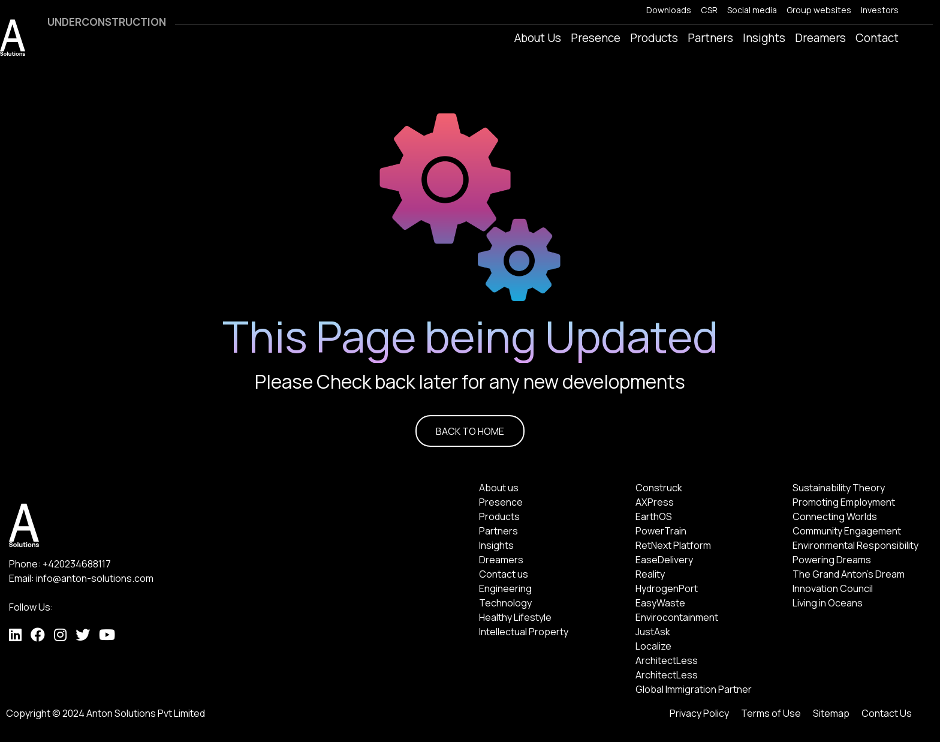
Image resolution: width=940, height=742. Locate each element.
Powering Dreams (832, 559)
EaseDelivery (664, 559)
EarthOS (653, 516)
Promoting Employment (844, 502)
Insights (496, 545)
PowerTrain (660, 530)
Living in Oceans (828, 602)
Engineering (505, 588)
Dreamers (501, 559)
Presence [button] (595, 38)
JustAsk (652, 631)
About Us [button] (537, 38)
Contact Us (886, 713)
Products (499, 516)
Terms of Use (771, 713)
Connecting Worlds (835, 516)
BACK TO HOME (470, 431)
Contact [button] (877, 38)
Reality (650, 574)
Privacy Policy (699, 713)
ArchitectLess (666, 660)
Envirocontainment (676, 617)
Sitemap (831, 713)
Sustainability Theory (839, 487)
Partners (710, 38)
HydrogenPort (666, 588)
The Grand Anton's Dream (849, 574)
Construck (658, 487)
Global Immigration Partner (693, 689)
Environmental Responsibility (855, 545)
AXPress (654, 502)
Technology (505, 602)
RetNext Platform (673, 545)
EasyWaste (660, 602)
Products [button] (654, 38)
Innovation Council (833, 588)
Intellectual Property (523, 631)
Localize (653, 646)
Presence (501, 502)
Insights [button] (764, 38)
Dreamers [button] (820, 38)
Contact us (503, 574)
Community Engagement (847, 530)
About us (499, 487)
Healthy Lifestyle (515, 617)
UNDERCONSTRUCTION (106, 22)
